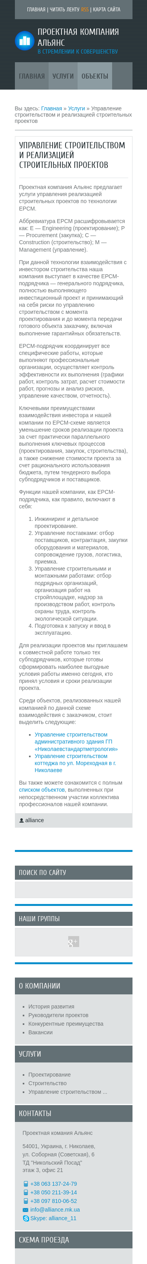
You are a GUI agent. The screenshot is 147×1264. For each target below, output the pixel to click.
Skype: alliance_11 (54, 1218)
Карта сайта (106, 10)
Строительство (48, 1083)
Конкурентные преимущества (66, 1024)
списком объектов (42, 790)
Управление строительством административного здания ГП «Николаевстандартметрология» (76, 741)
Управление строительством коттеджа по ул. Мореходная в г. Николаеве (75, 763)
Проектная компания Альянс (78, 37)
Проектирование (50, 1074)
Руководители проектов (59, 1015)
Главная (36, 10)
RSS (85, 10)
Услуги (76, 108)
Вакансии (41, 1032)
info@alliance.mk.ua (55, 1209)
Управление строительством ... (68, 1092)
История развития (51, 1006)
